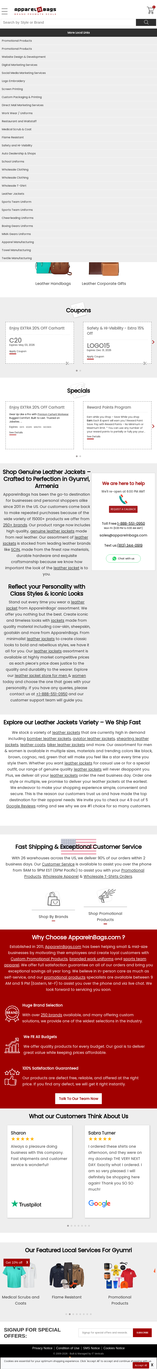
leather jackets (41, 638)
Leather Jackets (13, 194)
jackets (57, 620)
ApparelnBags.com (63, 946)
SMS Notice (91, 1348)
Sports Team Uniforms (17, 210)
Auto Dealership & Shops (19, 153)
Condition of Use (67, 1348)
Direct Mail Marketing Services (22, 105)
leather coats (32, 744)
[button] (68, 1226)
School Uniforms (13, 162)
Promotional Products (17, 49)
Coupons (78, 310)
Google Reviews (21, 806)
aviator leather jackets (94, 738)
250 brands (51, 1014)
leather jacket (66, 567)
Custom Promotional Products (39, 958)
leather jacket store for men (41, 675)
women (79, 675)
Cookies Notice (114, 1348)
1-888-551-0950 (131, 523)
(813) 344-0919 (129, 545)
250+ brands (15, 525)
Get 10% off (14, 1262)
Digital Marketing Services (19, 65)
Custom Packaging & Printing (22, 97)
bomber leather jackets (49, 738)
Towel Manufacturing (16, 250)
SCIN (15, 549)
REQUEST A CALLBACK (123, 509)
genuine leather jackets (52, 531)
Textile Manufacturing (17, 258)
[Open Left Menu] (4, 11)
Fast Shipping (34, 847)
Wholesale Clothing (15, 178)
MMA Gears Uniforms (16, 234)
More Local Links (78, 33)
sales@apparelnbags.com (123, 535)
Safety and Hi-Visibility (17, 145)
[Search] (146, 22)
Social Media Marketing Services (24, 73)
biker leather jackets (66, 744)
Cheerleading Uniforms (17, 218)
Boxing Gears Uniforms (17, 226)
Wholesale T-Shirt (14, 186)
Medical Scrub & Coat (17, 129)
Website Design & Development (24, 57)
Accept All (141, 1365)
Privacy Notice (42, 1348)
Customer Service (117, 847)
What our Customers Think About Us (78, 1116)
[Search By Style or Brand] (68, 22)
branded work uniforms (91, 958)
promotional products (65, 977)
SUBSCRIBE (142, 1332)
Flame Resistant (13, 137)
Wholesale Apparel (61, 876)
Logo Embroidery (13, 81)
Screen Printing (12, 89)
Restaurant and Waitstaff (19, 121)
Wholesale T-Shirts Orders (108, 876)
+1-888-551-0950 (51, 693)
